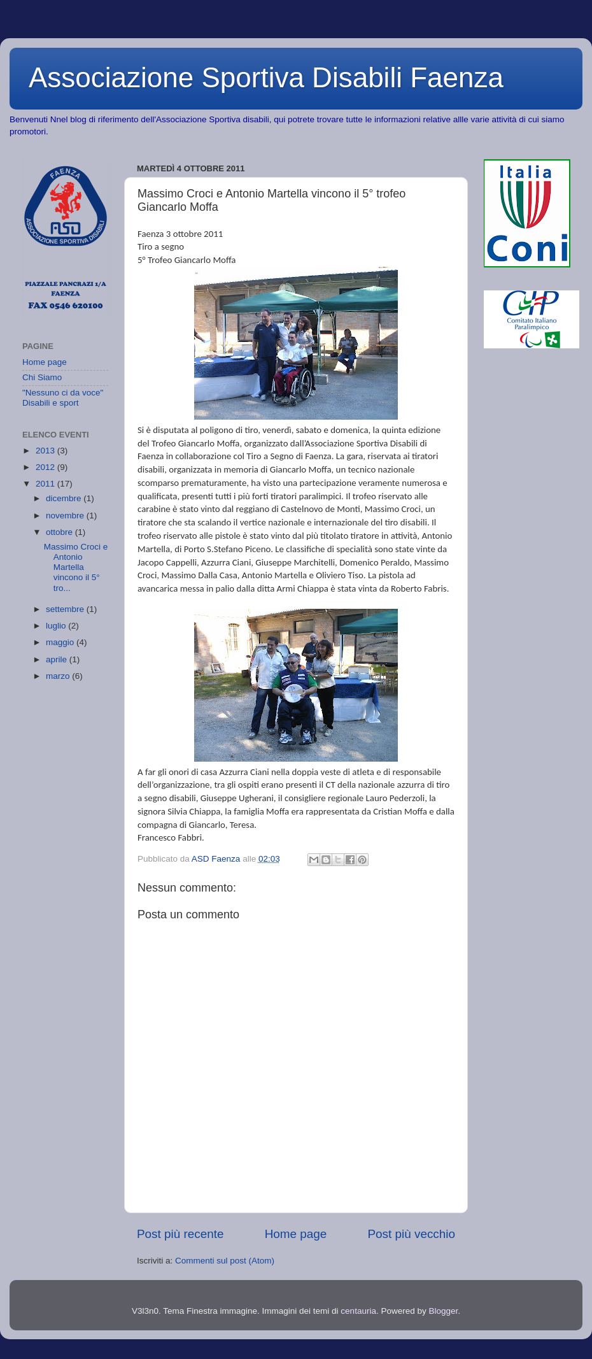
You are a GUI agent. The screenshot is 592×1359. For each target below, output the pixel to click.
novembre (66, 515)
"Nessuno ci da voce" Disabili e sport (62, 398)
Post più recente (180, 1234)
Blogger (443, 1311)
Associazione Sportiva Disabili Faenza (266, 77)
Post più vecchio (411, 1234)
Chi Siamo (42, 377)
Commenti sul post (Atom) (224, 1260)
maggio (61, 642)
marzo (59, 676)
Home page (296, 1234)
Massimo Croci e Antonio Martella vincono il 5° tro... (76, 567)
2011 (46, 483)
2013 (46, 450)
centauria (358, 1311)
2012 (46, 467)
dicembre (64, 498)
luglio (57, 625)
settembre (66, 609)
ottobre (60, 532)
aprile (57, 659)
